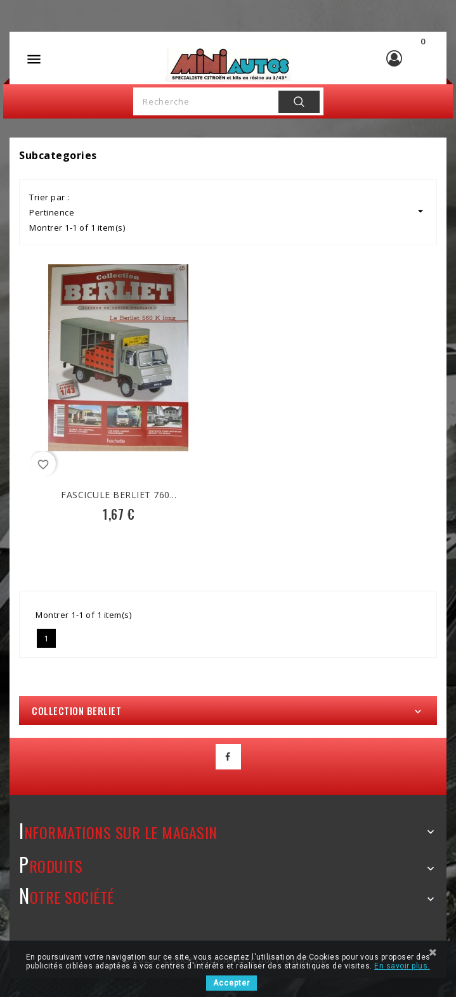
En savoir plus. (402, 966)
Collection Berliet (76, 710)
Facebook (228, 756)
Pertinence (228, 211)
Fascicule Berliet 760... (118, 495)
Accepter (231, 983)
